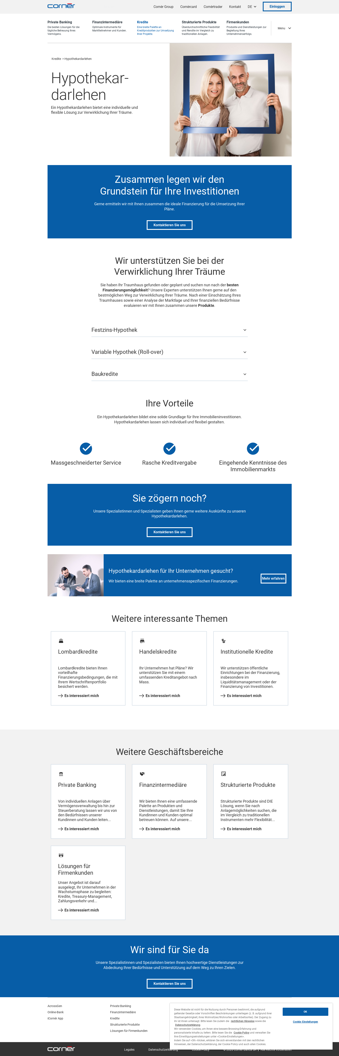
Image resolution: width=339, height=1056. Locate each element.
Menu (281, 28)
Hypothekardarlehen (78, 59)
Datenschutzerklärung (163, 1049)
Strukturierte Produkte (125, 1024)
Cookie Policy (241, 1032)
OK (305, 1011)
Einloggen (277, 6)
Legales (129, 1049)
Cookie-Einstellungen (305, 1021)
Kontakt (235, 7)
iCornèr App (55, 1018)
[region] (251, 1026)
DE (250, 7)
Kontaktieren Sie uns (170, 225)
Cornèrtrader (213, 7)
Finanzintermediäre (123, 1012)
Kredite (56, 59)
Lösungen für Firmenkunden (129, 1030)
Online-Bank (56, 1012)
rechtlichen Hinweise (242, 1021)
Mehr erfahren (273, 578)
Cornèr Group (163, 7)
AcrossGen (55, 1006)
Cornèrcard (188, 7)
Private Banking (120, 1006)
